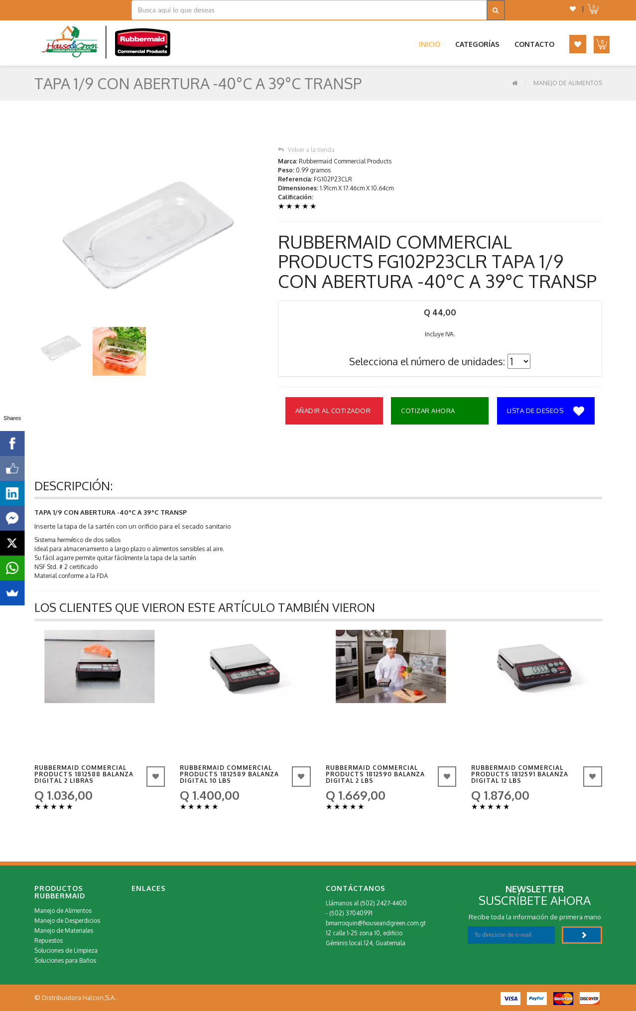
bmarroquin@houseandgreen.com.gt (376, 923)
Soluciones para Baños (65, 960)
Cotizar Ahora (428, 411)
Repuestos (48, 940)
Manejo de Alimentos (567, 83)
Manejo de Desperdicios (67, 920)
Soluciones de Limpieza (66, 950)
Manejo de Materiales (63, 930)
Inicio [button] (429, 44)
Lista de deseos (546, 411)
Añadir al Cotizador (333, 411)
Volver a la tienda (306, 149)
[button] (573, 8)
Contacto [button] (534, 44)
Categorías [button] (477, 44)
